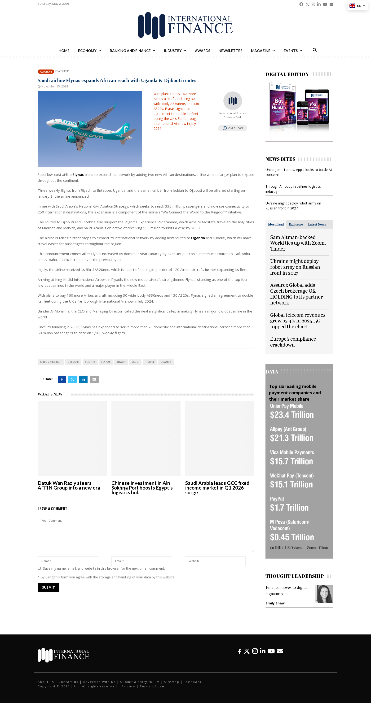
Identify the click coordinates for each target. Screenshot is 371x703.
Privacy (128, 686)
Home (64, 50)
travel (150, 362)
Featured (62, 71)
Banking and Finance (130, 50)
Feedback (193, 682)
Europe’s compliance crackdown (293, 341)
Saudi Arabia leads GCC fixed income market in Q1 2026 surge (217, 487)
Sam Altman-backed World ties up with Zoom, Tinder (298, 243)
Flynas (105, 362)
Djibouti (73, 362)
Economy (87, 50)
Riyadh (121, 362)
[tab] (275, 224)
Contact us (69, 682)
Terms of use (152, 686)
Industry (173, 50)
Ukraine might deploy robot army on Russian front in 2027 (295, 266)
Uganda (165, 362)
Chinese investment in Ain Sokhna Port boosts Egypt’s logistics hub (142, 487)
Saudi (135, 362)
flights (90, 362)
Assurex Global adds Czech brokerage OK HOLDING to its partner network (296, 293)
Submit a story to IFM (140, 682)
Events (291, 50)
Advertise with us (99, 682)
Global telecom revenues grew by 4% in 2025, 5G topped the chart (297, 320)
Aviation (46, 71)
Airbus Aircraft (51, 362)
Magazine (260, 50)
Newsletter (231, 50)
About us (46, 682)
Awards (202, 50)
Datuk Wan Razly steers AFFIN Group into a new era (69, 485)
